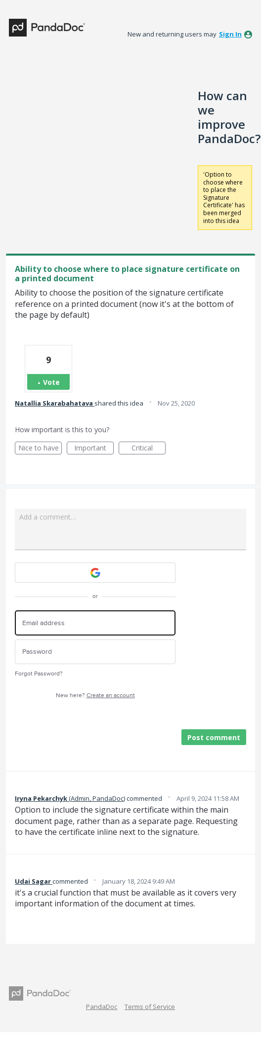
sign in (230, 34)
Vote (51, 382)
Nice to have (40, 448)
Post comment (213, 737)
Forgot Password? (39, 673)
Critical (148, 448)
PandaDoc (101, 1006)
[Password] (95, 652)
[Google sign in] (95, 572)
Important (94, 448)
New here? (95, 695)
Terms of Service (150, 1006)
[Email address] (95, 623)
